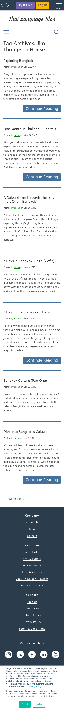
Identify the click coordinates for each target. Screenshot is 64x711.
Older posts (16, 498)
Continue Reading (42, 109)
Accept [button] (25, 704)
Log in (42, 5)
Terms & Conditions (32, 628)
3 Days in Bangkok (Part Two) (26, 312)
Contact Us (32, 608)
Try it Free (25, 5)
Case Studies (32, 552)
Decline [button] (39, 704)
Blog (32, 529)
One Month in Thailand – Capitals (29, 129)
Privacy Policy (34, 686)
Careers (32, 536)
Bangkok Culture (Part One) (25, 380)
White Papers (32, 558)
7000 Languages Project (32, 579)
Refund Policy (32, 615)
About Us (32, 522)
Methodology (32, 565)
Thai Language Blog (32, 19)
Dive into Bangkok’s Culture (25, 432)
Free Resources (32, 572)
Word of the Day (32, 585)
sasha (17, 67)
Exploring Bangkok (18, 61)
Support (32, 602)
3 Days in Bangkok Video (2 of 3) (28, 261)
